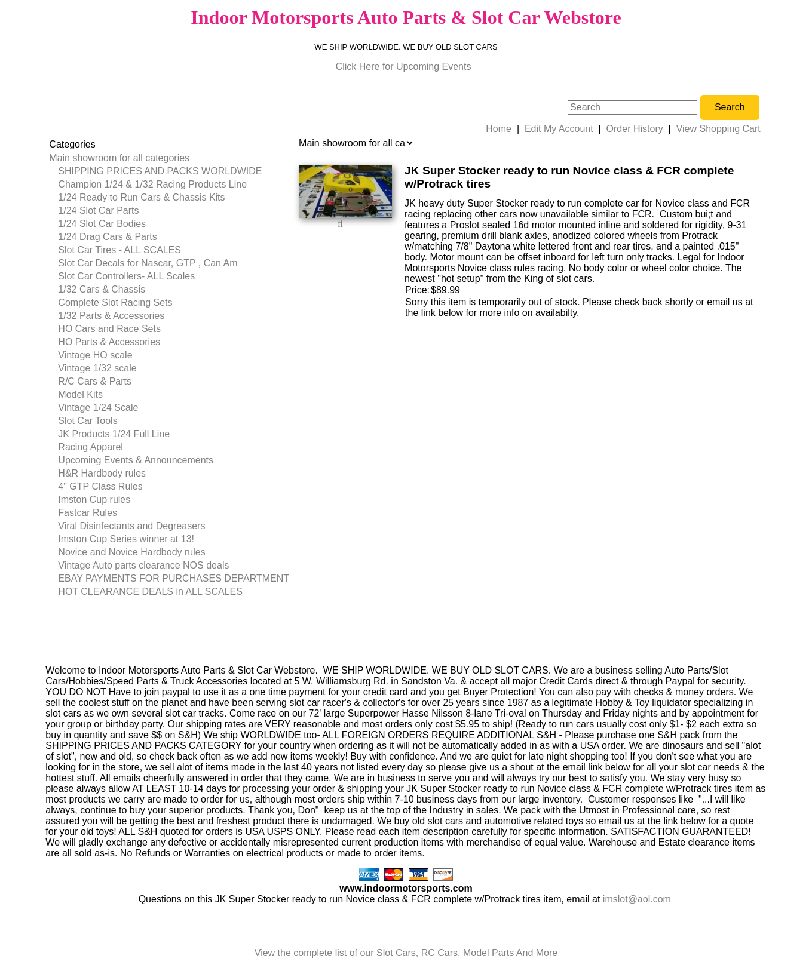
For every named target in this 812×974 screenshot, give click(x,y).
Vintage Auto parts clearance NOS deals (143, 565)
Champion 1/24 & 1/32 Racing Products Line (152, 184)
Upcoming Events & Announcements (135, 460)
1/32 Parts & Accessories (111, 316)
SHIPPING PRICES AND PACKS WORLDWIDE (160, 171)
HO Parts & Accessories (109, 342)
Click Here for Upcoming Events (403, 67)
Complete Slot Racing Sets (115, 302)
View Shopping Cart (718, 129)
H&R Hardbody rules (102, 473)
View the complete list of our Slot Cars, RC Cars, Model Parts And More (406, 953)
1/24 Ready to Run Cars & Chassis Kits (141, 197)
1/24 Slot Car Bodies (102, 224)
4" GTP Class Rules (100, 486)
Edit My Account (559, 129)
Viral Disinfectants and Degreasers (131, 526)
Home (498, 129)
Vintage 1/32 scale (97, 368)
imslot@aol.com (637, 899)
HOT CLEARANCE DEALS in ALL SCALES (150, 591)
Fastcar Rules (87, 513)
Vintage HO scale (95, 355)
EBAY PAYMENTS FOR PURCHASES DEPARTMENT (173, 578)
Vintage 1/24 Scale (98, 407)
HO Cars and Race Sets (109, 329)
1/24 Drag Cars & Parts (107, 237)
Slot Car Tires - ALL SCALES (119, 250)
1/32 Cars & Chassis (101, 289)
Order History (634, 129)
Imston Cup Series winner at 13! (126, 539)
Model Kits (80, 394)
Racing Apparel (90, 447)
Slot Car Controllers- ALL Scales (126, 276)
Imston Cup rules (94, 499)
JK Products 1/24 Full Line (114, 434)
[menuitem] (169, 158)
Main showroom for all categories (119, 158)
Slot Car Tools (87, 421)
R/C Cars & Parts (94, 381)
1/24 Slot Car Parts (98, 210)
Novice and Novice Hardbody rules (131, 552)
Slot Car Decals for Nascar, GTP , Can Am (147, 263)
